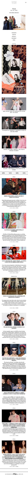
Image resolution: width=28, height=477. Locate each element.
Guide (12, 276)
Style (14, 177)
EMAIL (14, 40)
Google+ (2, 476)
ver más (17, 404)
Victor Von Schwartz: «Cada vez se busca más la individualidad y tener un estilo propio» (14, 359)
